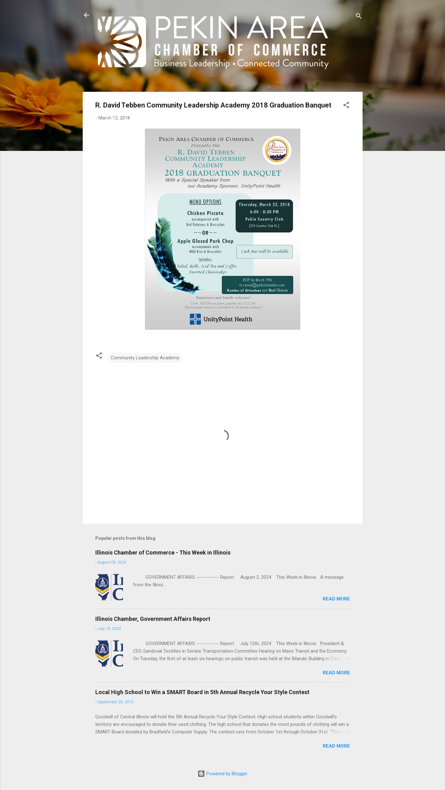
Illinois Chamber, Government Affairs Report (152, 619)
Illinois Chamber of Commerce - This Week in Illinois (163, 552)
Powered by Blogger (222, 773)
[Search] (359, 17)
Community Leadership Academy (145, 358)
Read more (336, 599)
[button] (346, 106)
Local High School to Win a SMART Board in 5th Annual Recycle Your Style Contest (202, 692)
